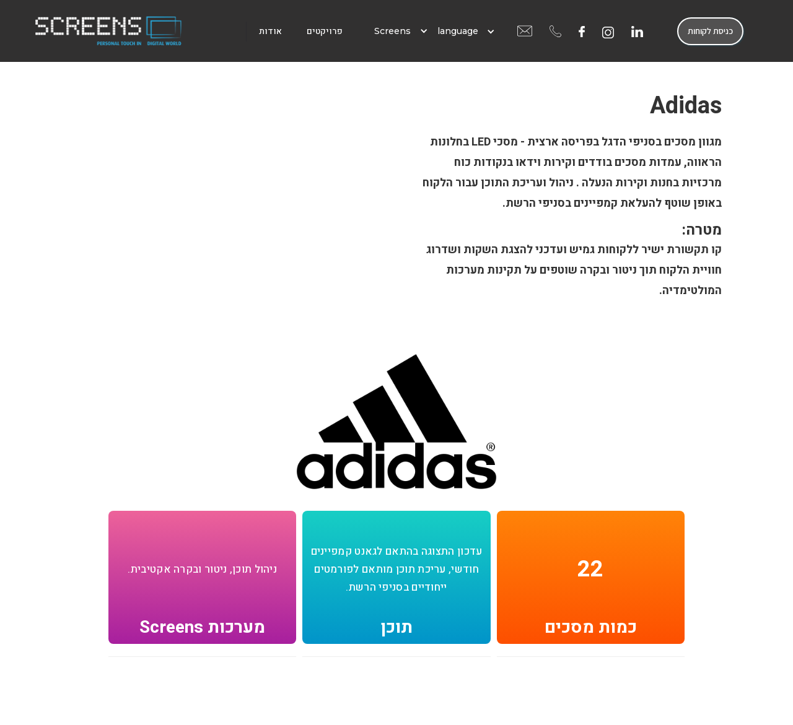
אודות (270, 31)
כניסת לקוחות (710, 31)
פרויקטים (325, 31)
